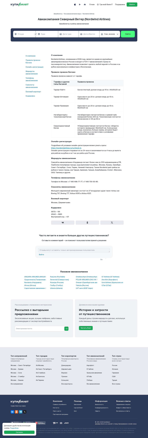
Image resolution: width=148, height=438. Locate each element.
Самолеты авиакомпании (32, 86)
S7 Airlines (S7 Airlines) (110, 277)
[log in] (132, 4)
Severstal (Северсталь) (59, 280)
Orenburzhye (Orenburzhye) (86, 277)
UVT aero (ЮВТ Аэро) (84, 288)
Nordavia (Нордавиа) (32, 283)
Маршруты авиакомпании (32, 72)
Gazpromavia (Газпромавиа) (35, 280)
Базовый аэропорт (33, 92)
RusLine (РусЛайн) (57, 277)
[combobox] (24, 34)
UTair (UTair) (106, 285)
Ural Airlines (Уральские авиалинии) (113, 283)
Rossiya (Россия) (57, 283)
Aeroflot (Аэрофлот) (110, 280)
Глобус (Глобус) (56, 285)
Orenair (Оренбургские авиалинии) (87, 283)
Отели (92, 4)
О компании (30, 56)
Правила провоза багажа (33, 61)
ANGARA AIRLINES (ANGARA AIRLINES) (35, 277)
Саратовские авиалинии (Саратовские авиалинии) (35, 288)
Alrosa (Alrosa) (30, 285)
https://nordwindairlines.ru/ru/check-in (66, 148)
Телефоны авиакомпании (32, 79)
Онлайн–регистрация (34, 67)
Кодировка (30, 96)
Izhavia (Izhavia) (56, 288)
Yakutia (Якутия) (82, 285)
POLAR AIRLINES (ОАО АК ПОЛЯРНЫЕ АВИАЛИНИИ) (87, 280)
